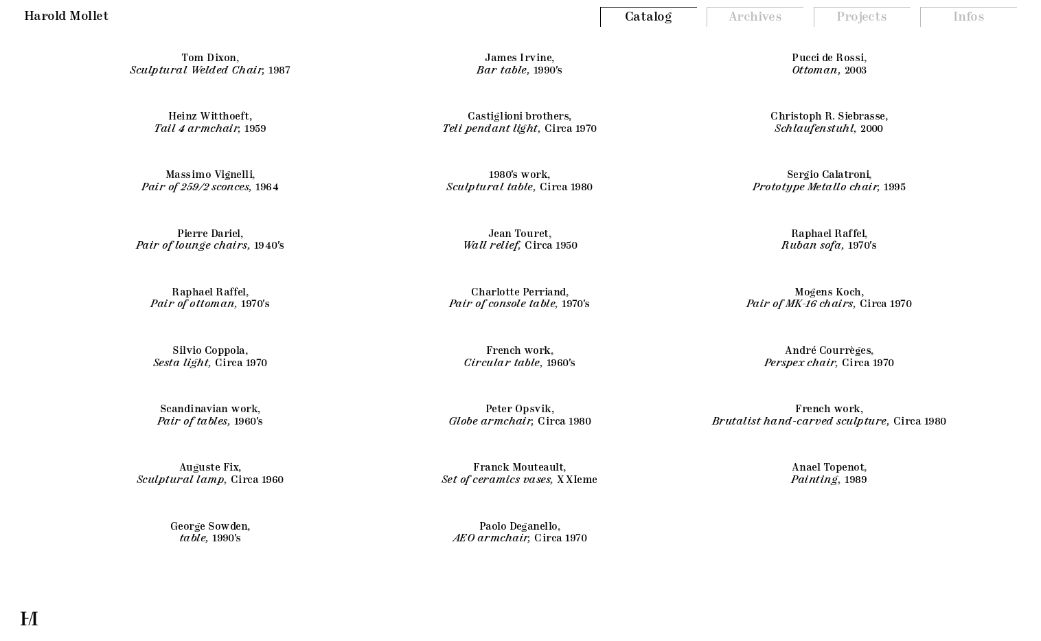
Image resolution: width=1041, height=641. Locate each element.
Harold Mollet (66, 16)
